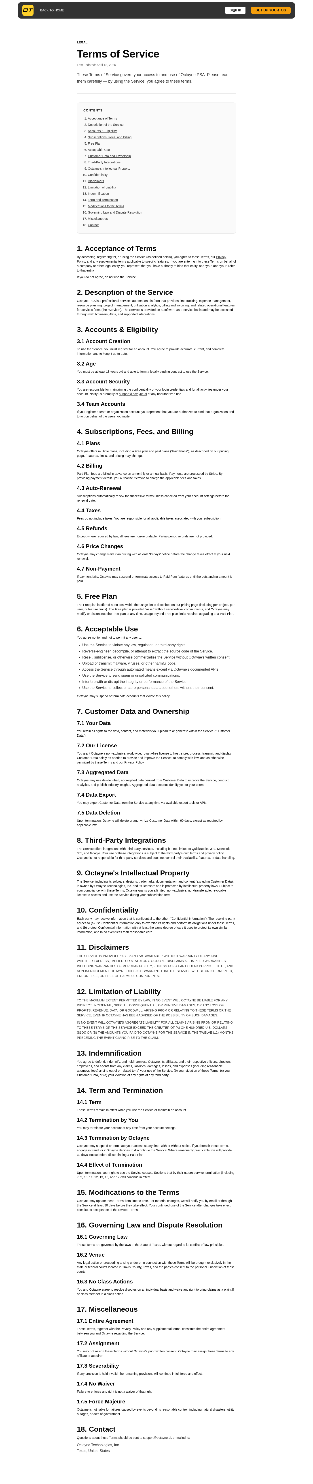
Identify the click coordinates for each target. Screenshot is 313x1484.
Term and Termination (103, 200)
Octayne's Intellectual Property (109, 168)
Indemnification (98, 193)
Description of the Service (106, 124)
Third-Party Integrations (104, 162)
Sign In (235, 10)
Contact (93, 225)
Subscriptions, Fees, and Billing (109, 137)
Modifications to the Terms (106, 206)
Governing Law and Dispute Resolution (115, 212)
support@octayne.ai (133, 394)
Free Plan (95, 143)
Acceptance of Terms (102, 118)
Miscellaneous (98, 218)
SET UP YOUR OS (271, 10)
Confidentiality (98, 175)
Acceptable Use (99, 150)
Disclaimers (96, 181)
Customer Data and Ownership (109, 156)
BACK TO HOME (52, 10)
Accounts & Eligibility (102, 131)
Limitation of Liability (102, 187)
